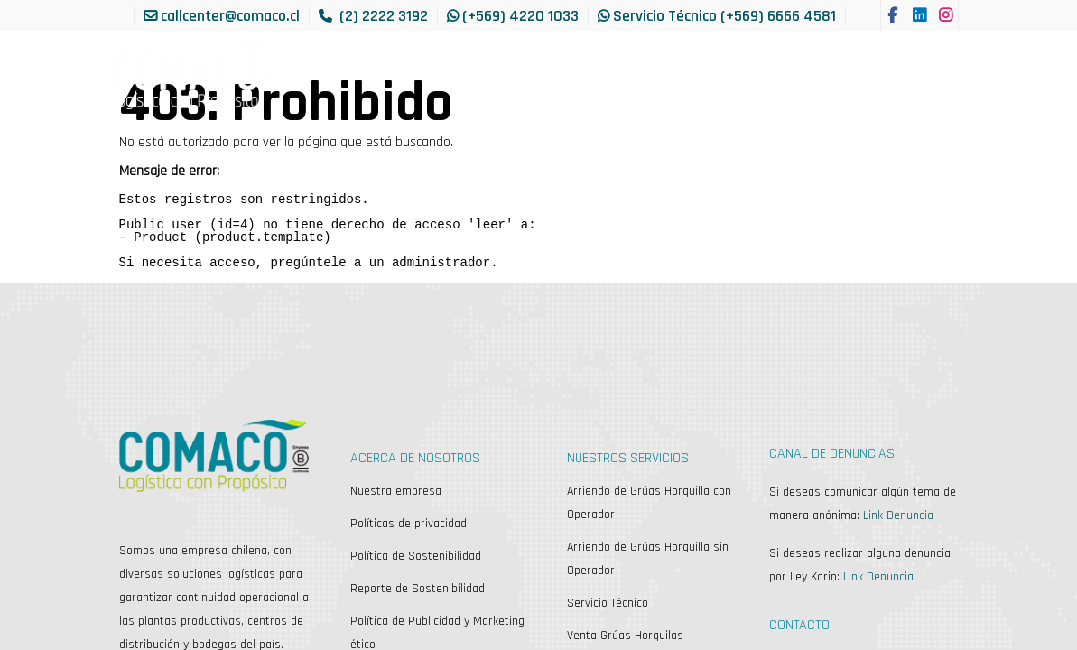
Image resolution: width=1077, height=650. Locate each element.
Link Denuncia (898, 515)
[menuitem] (146, 62)
